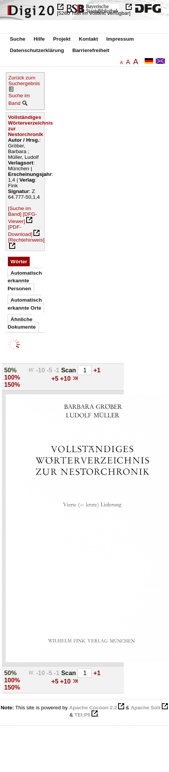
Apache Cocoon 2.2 (93, 707)
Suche (17, 39)
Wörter (19, 261)
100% (12, 377)
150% (12, 384)
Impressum (120, 39)
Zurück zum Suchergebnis (24, 80)
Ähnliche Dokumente (22, 323)
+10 (66, 378)
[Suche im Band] (19, 211)
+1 (97, 370)
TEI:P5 (82, 715)
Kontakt (88, 39)
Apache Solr (146, 707)
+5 (55, 378)
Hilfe (38, 39)
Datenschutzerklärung (37, 50)
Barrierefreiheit (90, 50)
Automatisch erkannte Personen (25, 280)
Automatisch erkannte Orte (25, 303)
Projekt (62, 39)
